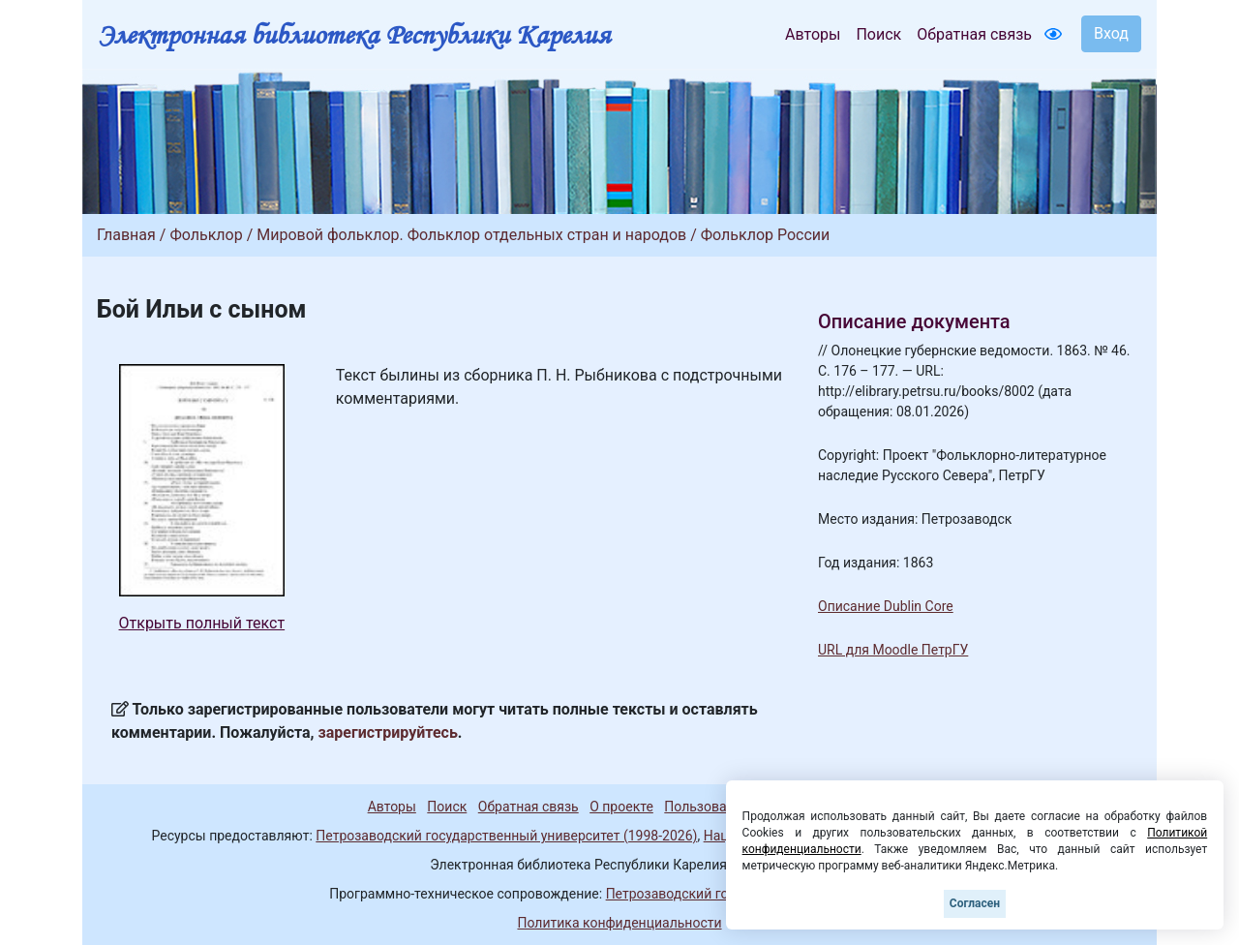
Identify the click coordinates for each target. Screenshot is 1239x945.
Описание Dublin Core (885, 606)
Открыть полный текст (202, 623)
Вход (1111, 33)
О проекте (621, 806)
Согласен (975, 903)
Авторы (812, 34)
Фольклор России (766, 235)
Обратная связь (974, 34)
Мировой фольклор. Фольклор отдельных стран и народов (471, 235)
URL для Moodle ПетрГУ (893, 649)
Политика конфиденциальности (619, 922)
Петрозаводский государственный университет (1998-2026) (506, 835)
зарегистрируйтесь (388, 732)
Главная (126, 235)
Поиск (878, 34)
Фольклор (205, 235)
